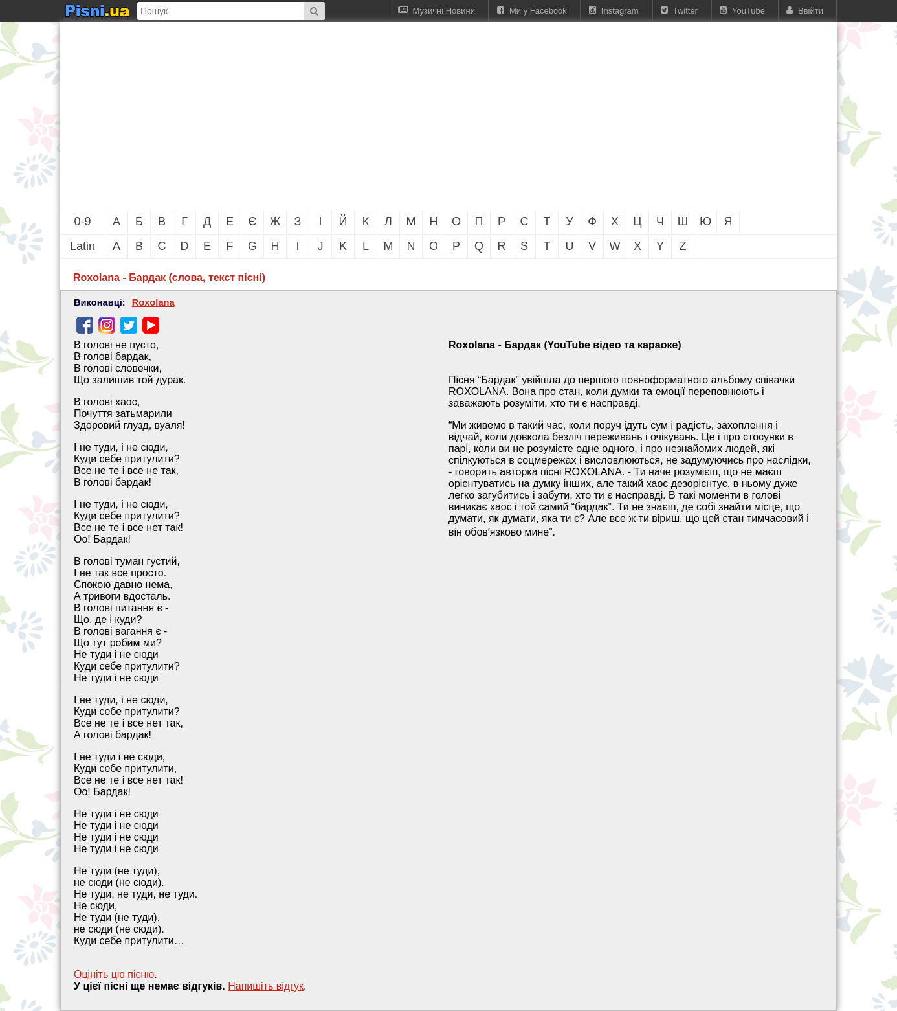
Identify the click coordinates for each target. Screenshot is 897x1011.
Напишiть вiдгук (266, 986)
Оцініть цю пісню (114, 974)
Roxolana (153, 302)
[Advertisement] (377, 116)
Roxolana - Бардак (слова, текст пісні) (169, 277)
